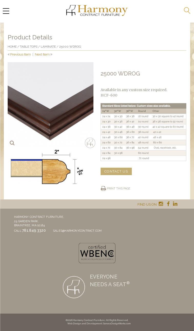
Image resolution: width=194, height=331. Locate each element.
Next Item (42, 54)
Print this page (118, 188)
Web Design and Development (84, 323)
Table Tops (28, 46)
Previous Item (20, 54)
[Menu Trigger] (6, 11)
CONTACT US (116, 171)
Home (12, 46)
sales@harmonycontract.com (77, 230)
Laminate (48, 46)
